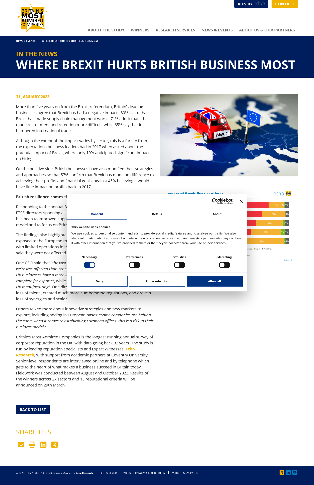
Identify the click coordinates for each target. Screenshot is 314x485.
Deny (99, 281)
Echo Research (84, 473)
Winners (140, 30)
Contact (284, 4)
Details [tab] (157, 214)
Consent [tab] (97, 214)
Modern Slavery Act (185, 473)
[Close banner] (241, 201)
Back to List (33, 409)
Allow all (214, 281)
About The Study (106, 30)
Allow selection (157, 281)
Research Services (175, 30)
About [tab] (217, 214)
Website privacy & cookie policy (144, 473)
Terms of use (108, 473)
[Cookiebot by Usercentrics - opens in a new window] (214, 201)
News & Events (217, 30)
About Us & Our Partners (267, 30)
